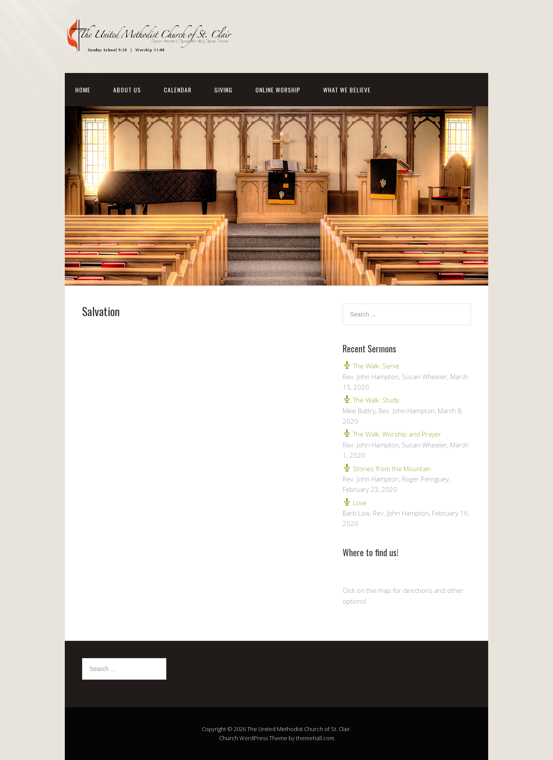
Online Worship (277, 89)
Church (228, 738)
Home (82, 89)
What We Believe (347, 89)
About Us (127, 89)
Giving (223, 89)
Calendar (177, 89)
